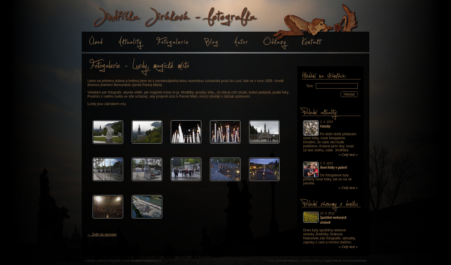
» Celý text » (348, 155)
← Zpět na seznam (101, 234)
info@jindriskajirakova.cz (146, 260)
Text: (309, 86)
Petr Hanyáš (290, 260)
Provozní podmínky (354, 260)
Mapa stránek (332, 260)
